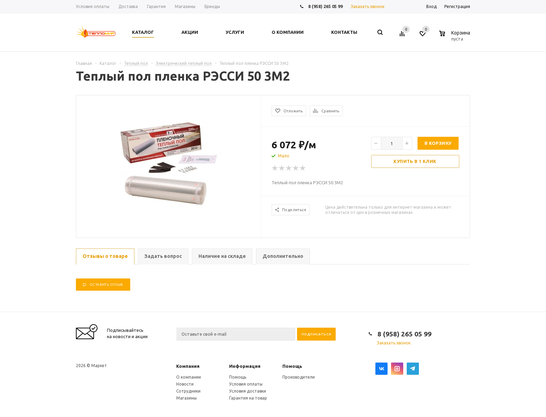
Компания (188, 366)
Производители (298, 377)
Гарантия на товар (248, 398)
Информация (244, 366)
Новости (185, 384)
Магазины (186, 398)
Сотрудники (188, 391)
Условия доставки (247, 391)
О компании (188, 377)
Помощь (292, 366)
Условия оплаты (246, 384)
